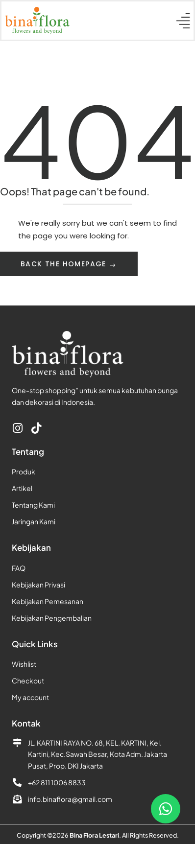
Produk (23, 471)
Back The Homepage (65, 264)
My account (30, 697)
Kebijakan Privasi (38, 584)
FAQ (18, 567)
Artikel (22, 488)
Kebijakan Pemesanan (47, 601)
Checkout (28, 680)
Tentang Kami (33, 504)
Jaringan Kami (33, 521)
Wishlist (24, 663)
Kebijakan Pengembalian (52, 617)
